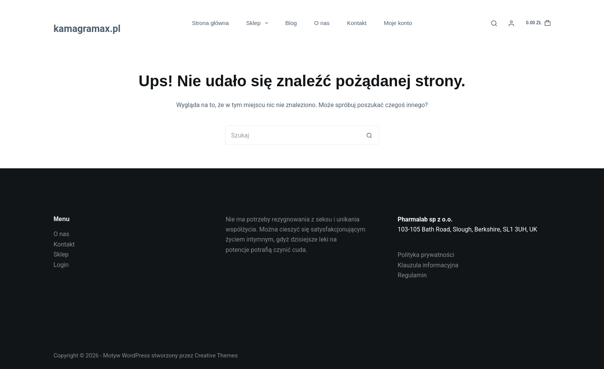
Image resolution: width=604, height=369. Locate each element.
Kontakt (357, 23)
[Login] (511, 23)
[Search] (494, 23)
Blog (291, 23)
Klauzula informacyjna (428, 265)
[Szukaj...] (292, 135)
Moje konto (398, 23)
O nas (322, 23)
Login (61, 264)
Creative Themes (216, 355)
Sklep (258, 23)
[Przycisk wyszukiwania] (369, 135)
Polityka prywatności (426, 254)
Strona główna (210, 23)
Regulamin (412, 275)
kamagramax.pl (87, 28)
